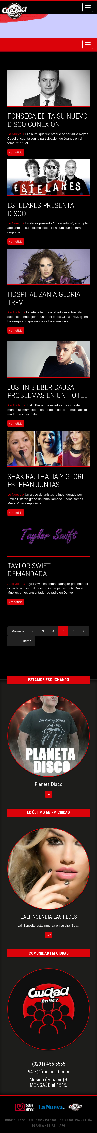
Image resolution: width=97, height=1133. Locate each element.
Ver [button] (49, 794)
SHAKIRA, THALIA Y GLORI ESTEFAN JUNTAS (45, 480)
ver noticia (16, 152)
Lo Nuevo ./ (16, 134)
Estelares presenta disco (40, 209)
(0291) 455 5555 (48, 1064)
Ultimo (27, 641)
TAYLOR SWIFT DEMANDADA (28, 569)
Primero (18, 631)
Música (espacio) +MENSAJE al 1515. (48, 1082)
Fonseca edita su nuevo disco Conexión (47, 120)
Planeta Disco (49, 784)
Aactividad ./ (16, 312)
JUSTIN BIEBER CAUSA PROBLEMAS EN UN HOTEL (47, 391)
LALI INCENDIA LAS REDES (48, 917)
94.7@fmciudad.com (48, 1072)
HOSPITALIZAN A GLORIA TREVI (43, 298)
